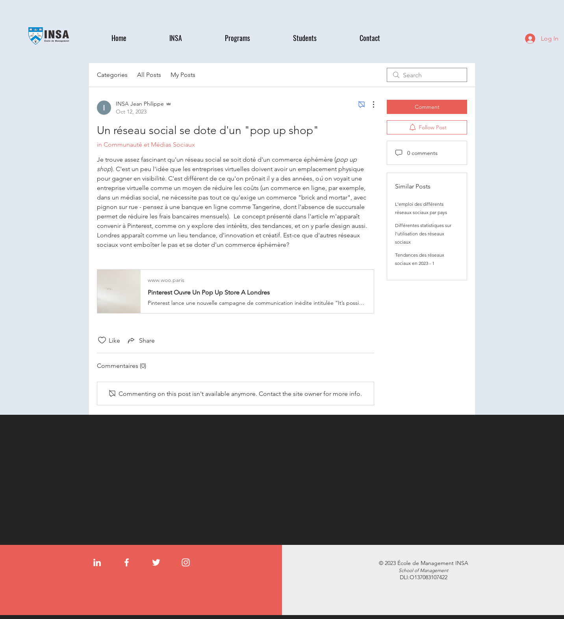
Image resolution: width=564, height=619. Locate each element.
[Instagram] (185, 562)
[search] (427, 75)
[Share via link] (140, 340)
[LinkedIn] (97, 562)
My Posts (183, 74)
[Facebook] (126, 562)
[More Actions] (369, 104)
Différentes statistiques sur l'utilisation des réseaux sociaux (423, 233)
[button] (191, 38)
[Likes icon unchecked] (102, 340)
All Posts (149, 74)
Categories (112, 74)
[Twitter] (156, 562)
